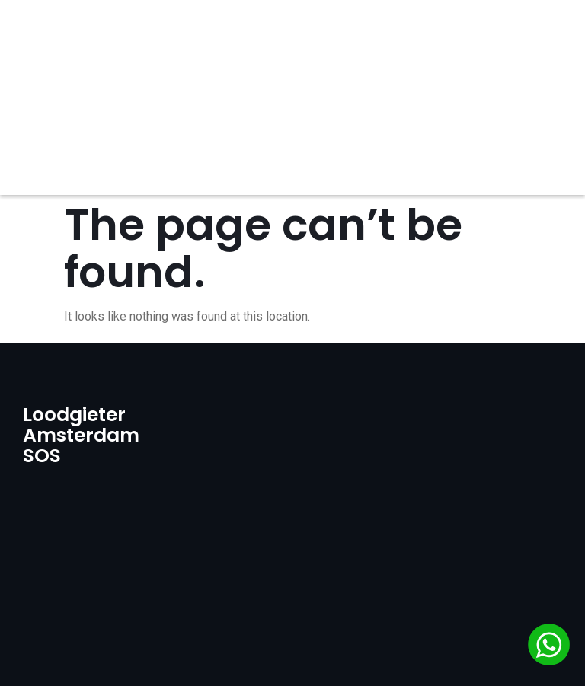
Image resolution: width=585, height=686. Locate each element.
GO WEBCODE (422, 655)
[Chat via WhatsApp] (549, 647)
